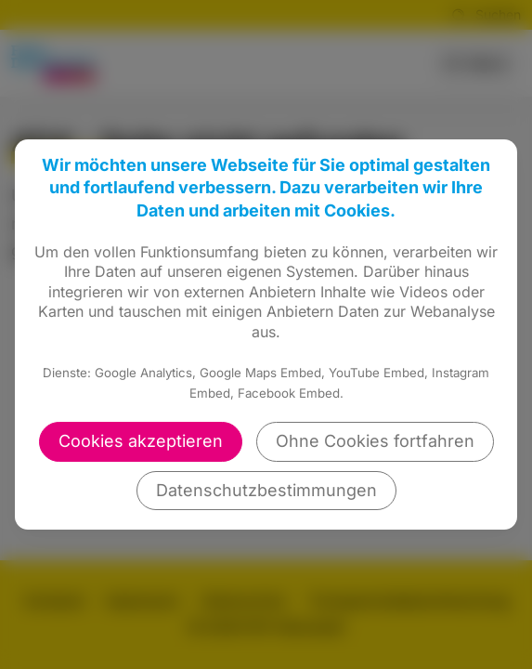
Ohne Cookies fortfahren (375, 441)
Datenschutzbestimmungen (266, 490)
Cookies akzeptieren (140, 441)
